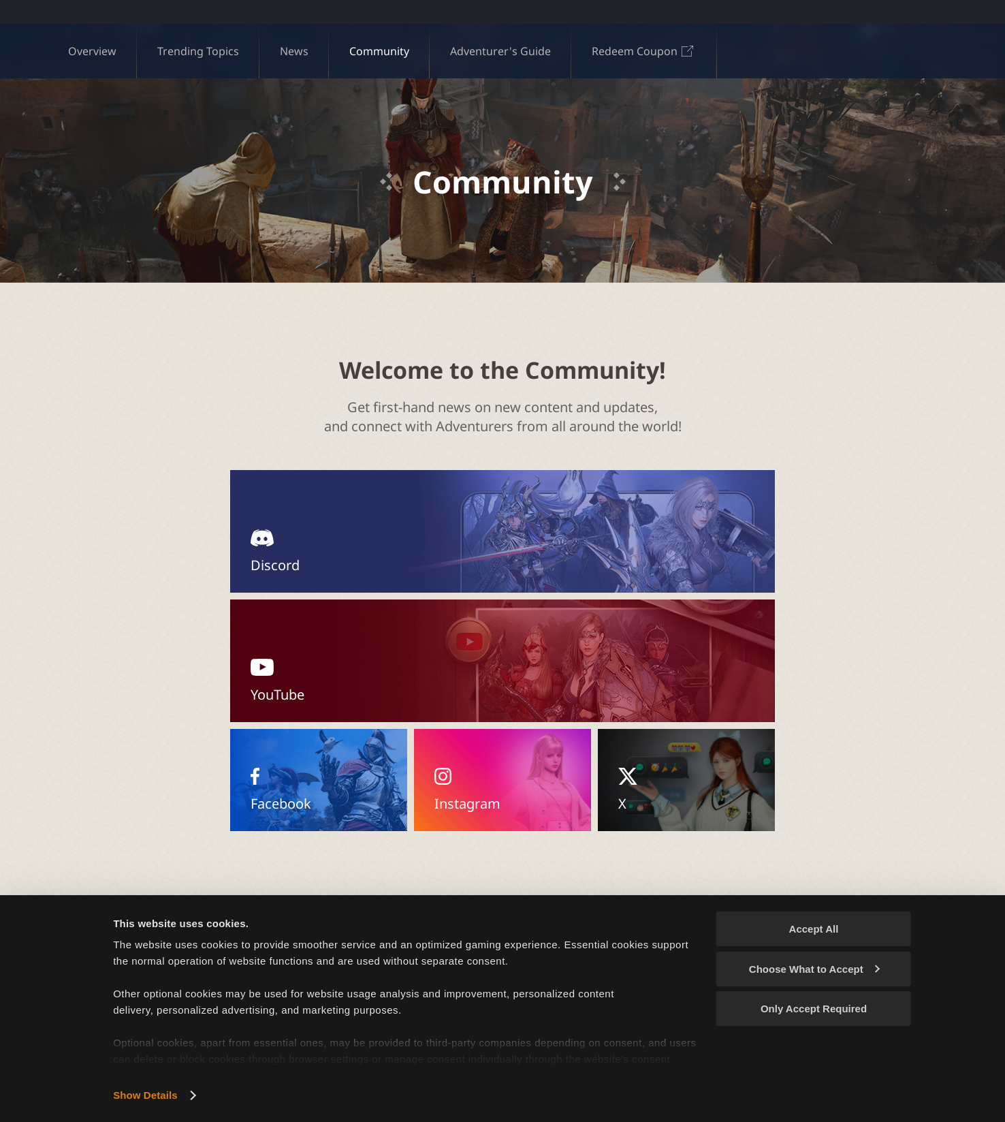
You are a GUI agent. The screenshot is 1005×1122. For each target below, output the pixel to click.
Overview (92, 51)
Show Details (145, 1095)
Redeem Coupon (644, 51)
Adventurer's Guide (500, 51)
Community (379, 51)
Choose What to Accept (814, 969)
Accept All (814, 929)
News (294, 51)
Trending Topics (198, 51)
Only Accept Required (814, 1008)
